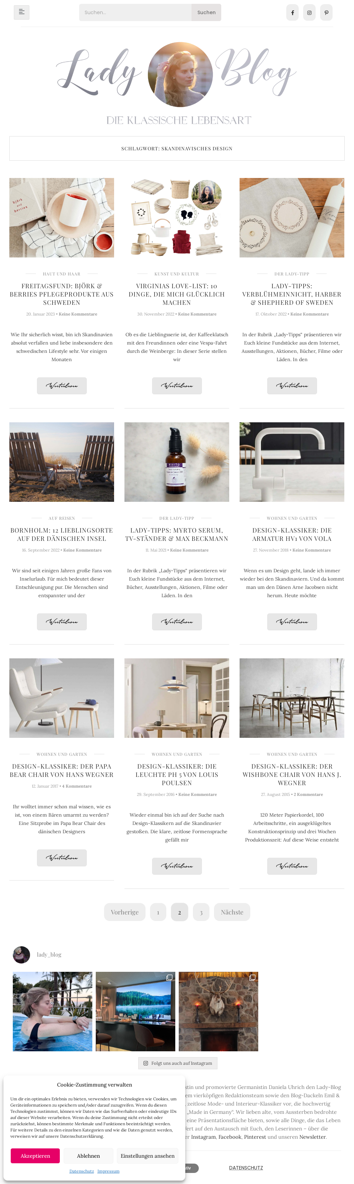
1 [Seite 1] (158, 912)
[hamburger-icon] (21, 12)
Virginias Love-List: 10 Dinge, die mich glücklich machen (177, 294)
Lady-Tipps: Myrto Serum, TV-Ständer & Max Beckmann (177, 534)
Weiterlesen (62, 386)
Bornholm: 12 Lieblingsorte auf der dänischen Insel (61, 534)
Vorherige (125, 912)
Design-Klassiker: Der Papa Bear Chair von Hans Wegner (62, 770)
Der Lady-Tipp (291, 273)
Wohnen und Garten (292, 518)
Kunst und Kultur (177, 273)
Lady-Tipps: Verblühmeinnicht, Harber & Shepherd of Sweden (292, 294)
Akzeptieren (35, 1156)
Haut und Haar (62, 273)
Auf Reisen (62, 518)
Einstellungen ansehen (148, 1156)
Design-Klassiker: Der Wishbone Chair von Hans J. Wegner (292, 774)
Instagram (203, 1137)
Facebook (229, 1137)
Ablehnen (88, 1156)
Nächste (232, 912)
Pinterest (255, 1137)
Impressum (108, 1171)
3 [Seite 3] (201, 912)
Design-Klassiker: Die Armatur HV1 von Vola (292, 534)
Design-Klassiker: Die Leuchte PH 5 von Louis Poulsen (177, 774)
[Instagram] (309, 12)
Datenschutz (81, 1171)
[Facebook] (292, 12)
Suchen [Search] (206, 12)
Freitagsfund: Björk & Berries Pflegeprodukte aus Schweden (62, 294)
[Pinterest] (326, 12)
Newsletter (312, 1137)
